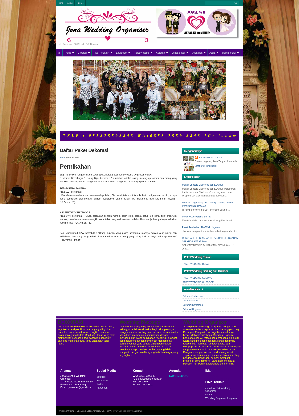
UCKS (208, 394)
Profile (67, 52)
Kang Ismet (137, 411)
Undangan (197, 52)
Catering (160, 52)
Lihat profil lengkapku (205, 166)
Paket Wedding (141, 52)
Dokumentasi (229, 52)
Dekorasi (82, 52)
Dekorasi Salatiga (191, 300)
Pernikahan (75, 166)
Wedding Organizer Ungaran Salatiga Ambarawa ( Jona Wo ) (86, 411)
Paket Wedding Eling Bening (196, 216)
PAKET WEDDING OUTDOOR (198, 282)
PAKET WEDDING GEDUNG (197, 278)
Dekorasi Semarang (192, 305)
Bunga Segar (178, 52)
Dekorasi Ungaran (191, 309)
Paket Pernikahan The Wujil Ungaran (201, 227)
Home (62, 157)
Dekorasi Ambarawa (192, 296)
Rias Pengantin (101, 52)
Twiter (100, 384)
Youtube (101, 376)
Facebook (102, 387)
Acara (212, 52)
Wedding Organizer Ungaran (221, 398)
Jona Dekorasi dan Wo (210, 157)
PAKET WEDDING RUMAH (196, 264)
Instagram (102, 380)
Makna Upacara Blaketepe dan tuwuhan (202, 184)
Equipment (121, 52)
